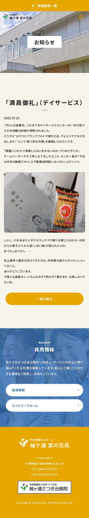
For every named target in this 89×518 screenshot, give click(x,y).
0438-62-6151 (48, 469)
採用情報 (18, 390)
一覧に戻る (44, 298)
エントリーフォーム (25, 405)
